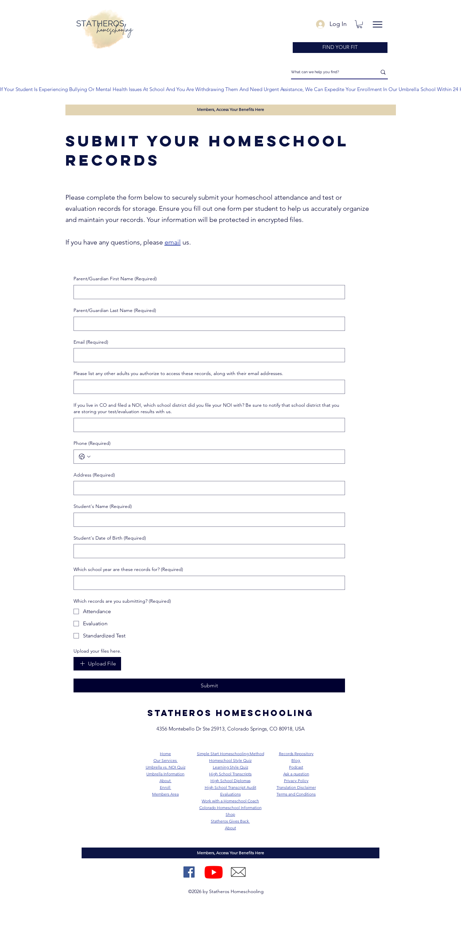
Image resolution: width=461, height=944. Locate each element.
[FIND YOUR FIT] (340, 47)
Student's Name (103, 506)
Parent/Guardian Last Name (115, 310)
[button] (359, 24)
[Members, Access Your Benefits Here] (230, 110)
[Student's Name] (207, 519)
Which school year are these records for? (128, 569)
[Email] (207, 355)
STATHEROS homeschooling (230, 713)
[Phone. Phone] (216, 456)
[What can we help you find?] (329, 72)
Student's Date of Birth (110, 538)
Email (91, 342)
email (173, 242)
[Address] (207, 488)
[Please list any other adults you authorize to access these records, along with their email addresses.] (207, 387)
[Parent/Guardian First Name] (207, 292)
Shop (230, 814)
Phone (92, 443)
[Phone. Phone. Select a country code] (84, 457)
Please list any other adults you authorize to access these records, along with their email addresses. (178, 373)
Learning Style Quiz (230, 767)
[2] (238, 872)
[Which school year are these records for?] (207, 583)
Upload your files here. (97, 651)
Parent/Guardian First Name (115, 279)
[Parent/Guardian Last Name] (207, 324)
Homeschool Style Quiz (230, 760)
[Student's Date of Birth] (207, 551)
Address (94, 475)
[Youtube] (213, 872)
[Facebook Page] (189, 872)
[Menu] (377, 24)
